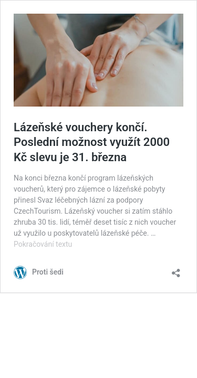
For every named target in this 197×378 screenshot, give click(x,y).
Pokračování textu (43, 244)
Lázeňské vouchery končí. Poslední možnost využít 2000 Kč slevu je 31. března (92, 142)
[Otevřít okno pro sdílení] (176, 269)
